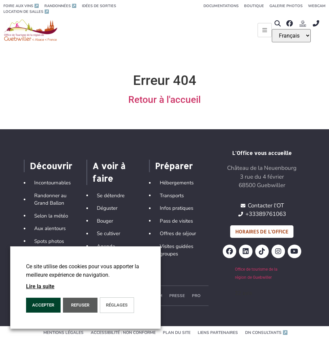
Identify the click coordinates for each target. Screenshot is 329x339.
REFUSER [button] (80, 305)
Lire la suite (40, 286)
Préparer (174, 165)
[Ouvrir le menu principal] (265, 30)
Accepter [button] (43, 305)
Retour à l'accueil (164, 99)
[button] (277, 23)
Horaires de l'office (261, 231)
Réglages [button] (117, 305)
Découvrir (51, 165)
